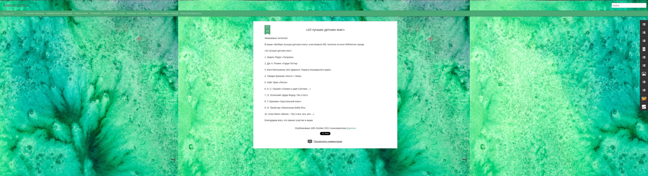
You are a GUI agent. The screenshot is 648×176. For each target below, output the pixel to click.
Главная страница (34, 13)
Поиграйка (95, 13)
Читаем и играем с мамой (164, 13)
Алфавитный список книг (59, 13)
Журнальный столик (114, 13)
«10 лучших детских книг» (325, 24)
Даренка (351, 122)
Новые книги (81, 13)
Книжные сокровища (138, 13)
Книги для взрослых (190, 13)
